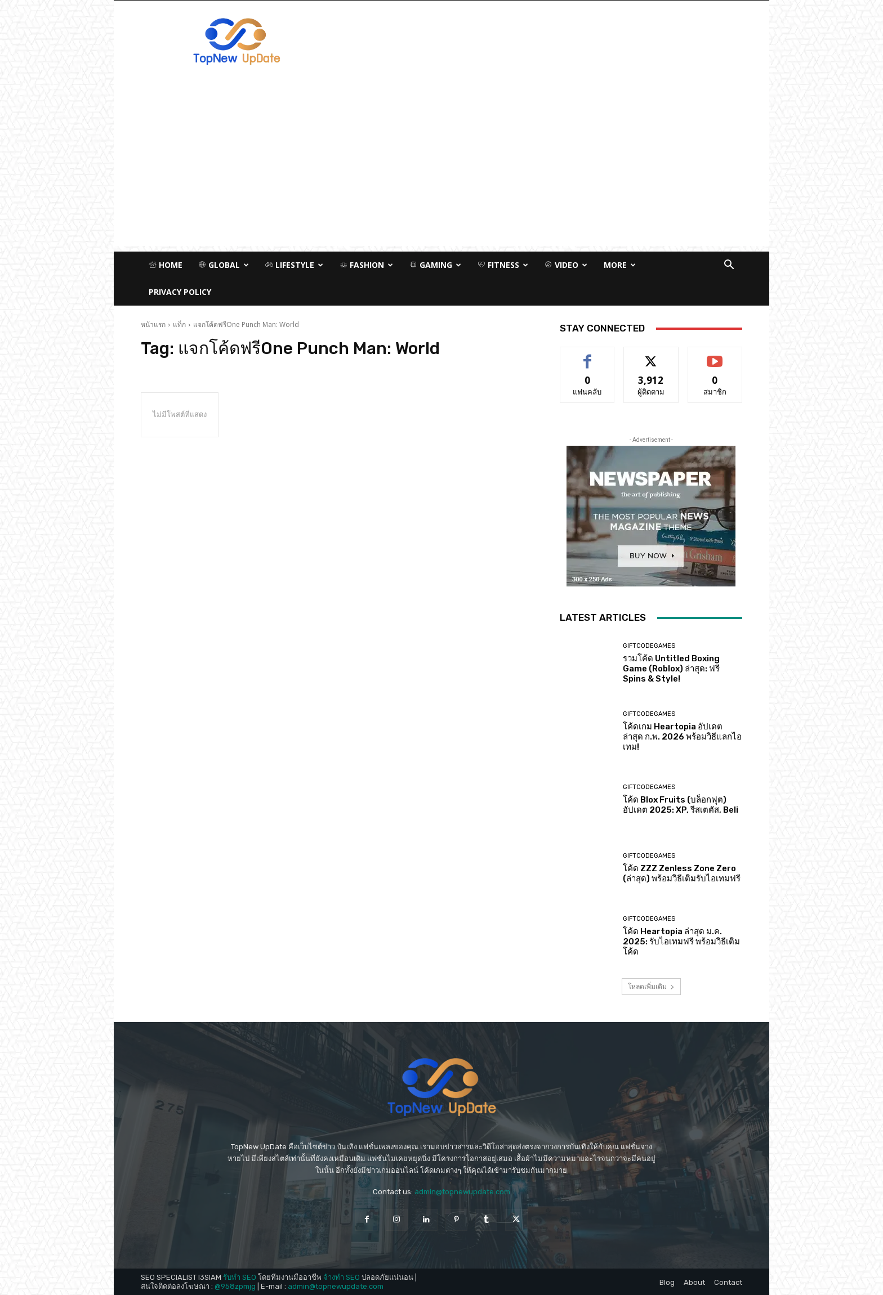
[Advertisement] (441, 167)
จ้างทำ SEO (341, 1277)
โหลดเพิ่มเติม (651, 986)
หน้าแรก (153, 324)
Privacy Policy (180, 291)
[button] (728, 266)
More (620, 264)
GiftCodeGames (649, 646)
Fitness (503, 264)
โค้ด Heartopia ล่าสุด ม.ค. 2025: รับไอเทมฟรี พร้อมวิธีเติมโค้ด (681, 941)
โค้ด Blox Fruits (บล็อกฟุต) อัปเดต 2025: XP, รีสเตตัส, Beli (680, 805)
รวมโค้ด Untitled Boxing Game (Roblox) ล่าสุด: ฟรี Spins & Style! (671, 668)
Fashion (366, 264)
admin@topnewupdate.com (462, 1192)
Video (566, 264)
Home (165, 264)
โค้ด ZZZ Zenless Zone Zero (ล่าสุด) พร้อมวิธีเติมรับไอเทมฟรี (682, 873)
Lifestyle (294, 264)
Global (223, 264)
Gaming (435, 264)
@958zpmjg (235, 1286)
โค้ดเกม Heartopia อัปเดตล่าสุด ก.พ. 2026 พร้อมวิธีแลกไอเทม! (682, 737)
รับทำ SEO (239, 1277)
